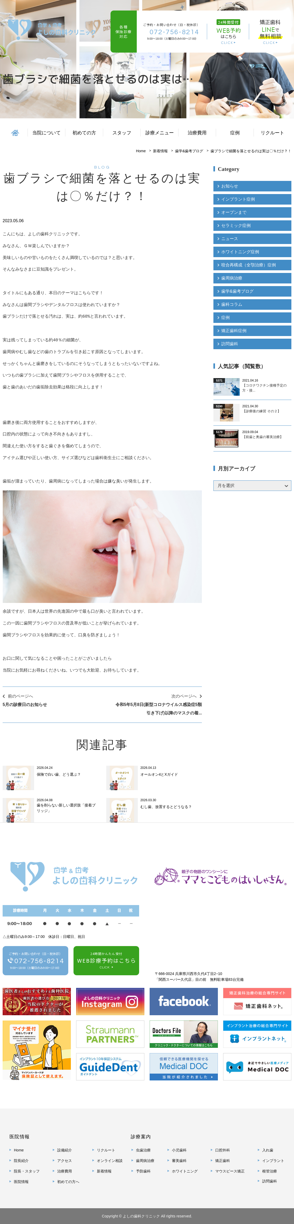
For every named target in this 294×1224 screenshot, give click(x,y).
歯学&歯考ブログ (189, 151)
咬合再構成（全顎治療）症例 (248, 265)
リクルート (272, 132)
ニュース (229, 238)
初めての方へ (68, 1182)
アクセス (64, 1161)
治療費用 (197, 132)
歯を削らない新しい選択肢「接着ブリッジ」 (66, 808)
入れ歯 (267, 1150)
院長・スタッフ (27, 1171)
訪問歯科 (229, 344)
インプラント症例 (238, 199)
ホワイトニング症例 (240, 252)
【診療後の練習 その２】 (261, 411)
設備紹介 (64, 1150)
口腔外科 (222, 1150)
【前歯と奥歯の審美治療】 (262, 437)
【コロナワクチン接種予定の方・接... (264, 388)
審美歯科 (179, 1161)
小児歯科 (179, 1150)
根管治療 (269, 1171)
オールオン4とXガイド (159, 774)
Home (141, 151)
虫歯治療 (143, 1150)
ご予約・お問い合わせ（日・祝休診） (36, 961)
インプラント (273, 1161)
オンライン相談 (110, 1161)
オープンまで (233, 212)
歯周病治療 (231, 278)
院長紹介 (21, 1161)
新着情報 (160, 151)
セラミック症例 (236, 225)
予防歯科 (143, 1171)
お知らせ (229, 186)
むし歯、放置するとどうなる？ (166, 807)
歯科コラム (231, 304)
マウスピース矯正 (230, 1171)
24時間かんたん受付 (106, 961)
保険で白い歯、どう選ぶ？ (59, 774)
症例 (225, 317)
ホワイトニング (185, 1171)
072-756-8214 (174, 32)
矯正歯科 (222, 1161)
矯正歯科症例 (233, 330)
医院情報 (21, 1182)
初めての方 (84, 132)
